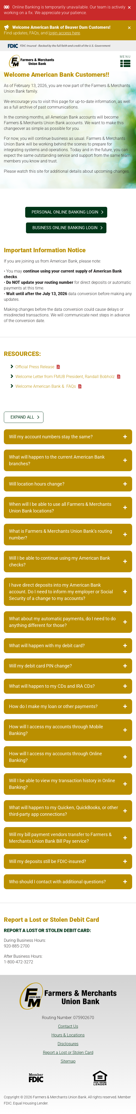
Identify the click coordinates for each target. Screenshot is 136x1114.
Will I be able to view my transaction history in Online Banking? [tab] (68, 784)
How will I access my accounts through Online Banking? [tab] (68, 757)
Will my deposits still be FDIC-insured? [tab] (68, 861)
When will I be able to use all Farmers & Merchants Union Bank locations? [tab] (68, 507)
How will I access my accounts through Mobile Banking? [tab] (68, 730)
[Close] (129, 7)
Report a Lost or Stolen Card (68, 1052)
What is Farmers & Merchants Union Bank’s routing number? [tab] (68, 534)
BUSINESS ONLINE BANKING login (64, 227)
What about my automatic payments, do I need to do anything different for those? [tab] (68, 622)
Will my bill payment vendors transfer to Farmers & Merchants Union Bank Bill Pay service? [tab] (68, 838)
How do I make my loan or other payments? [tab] (68, 706)
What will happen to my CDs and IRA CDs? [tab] (68, 686)
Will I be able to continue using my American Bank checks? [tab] (68, 561)
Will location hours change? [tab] (68, 484)
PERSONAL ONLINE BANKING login (65, 212)
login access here (64, 33)
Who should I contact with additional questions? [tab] (68, 881)
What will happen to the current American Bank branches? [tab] (68, 460)
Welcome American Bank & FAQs (45, 386)
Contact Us (68, 1026)
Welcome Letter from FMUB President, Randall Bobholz (65, 376)
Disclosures (68, 1043)
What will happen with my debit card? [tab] (68, 645)
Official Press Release (34, 366)
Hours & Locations (68, 1035)
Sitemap (68, 1061)
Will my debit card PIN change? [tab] (68, 666)
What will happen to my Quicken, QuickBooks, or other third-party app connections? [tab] (68, 811)
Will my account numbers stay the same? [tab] (68, 436)
